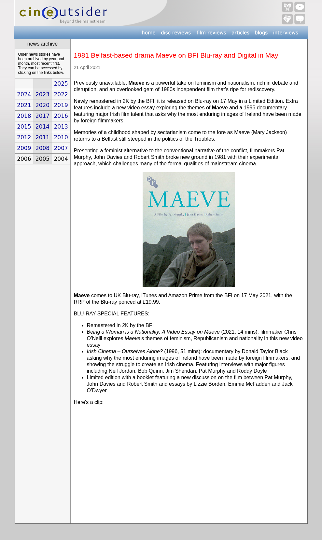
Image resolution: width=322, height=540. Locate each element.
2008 (42, 148)
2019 (61, 105)
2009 (24, 148)
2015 (24, 126)
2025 (61, 83)
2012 (24, 137)
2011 (42, 137)
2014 (42, 126)
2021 (24, 105)
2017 (42, 116)
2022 (61, 94)
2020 (42, 105)
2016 (61, 116)
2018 (24, 116)
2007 (61, 148)
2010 (61, 137)
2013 (61, 126)
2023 (42, 94)
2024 (24, 94)
